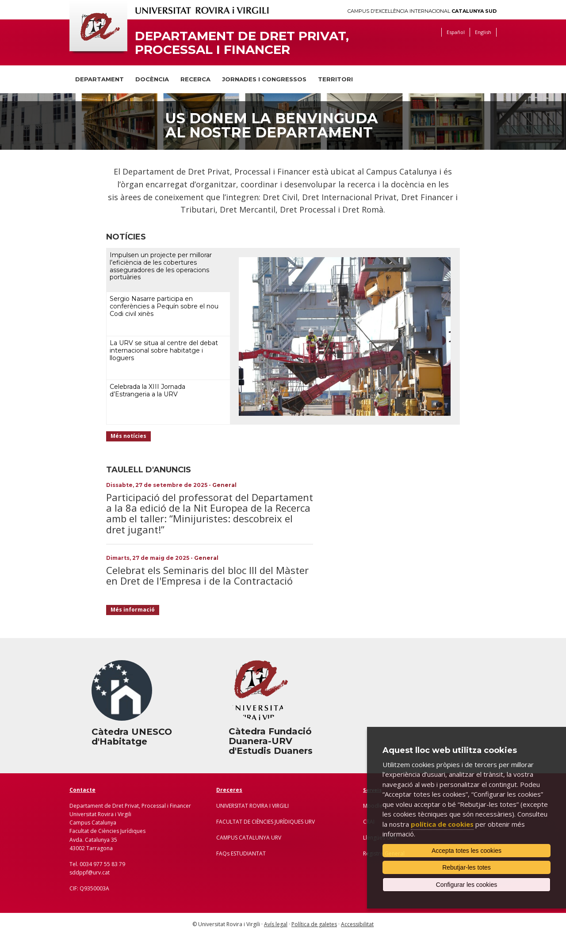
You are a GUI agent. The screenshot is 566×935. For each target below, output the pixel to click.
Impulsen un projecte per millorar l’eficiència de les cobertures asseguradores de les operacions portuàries (161, 266)
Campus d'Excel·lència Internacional (422, 11)
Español (456, 32)
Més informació (133, 609)
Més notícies (128, 436)
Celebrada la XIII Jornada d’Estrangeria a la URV (147, 390)
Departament (99, 79)
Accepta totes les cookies (466, 850)
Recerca (195, 79)
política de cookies (442, 824)
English (483, 32)
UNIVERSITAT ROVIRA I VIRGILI (252, 806)
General (224, 485)
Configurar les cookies (466, 884)
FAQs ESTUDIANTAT (241, 853)
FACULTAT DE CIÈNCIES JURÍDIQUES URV (265, 821)
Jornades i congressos (264, 79)
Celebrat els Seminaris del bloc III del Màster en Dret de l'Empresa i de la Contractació (207, 575)
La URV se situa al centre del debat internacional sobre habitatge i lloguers (164, 350)
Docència (152, 79)
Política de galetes (314, 924)
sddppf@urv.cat (89, 872)
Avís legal (275, 924)
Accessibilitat (357, 924)
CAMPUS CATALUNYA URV (248, 837)
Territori (335, 79)
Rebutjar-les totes (466, 867)
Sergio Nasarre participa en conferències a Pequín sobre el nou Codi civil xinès (164, 306)
